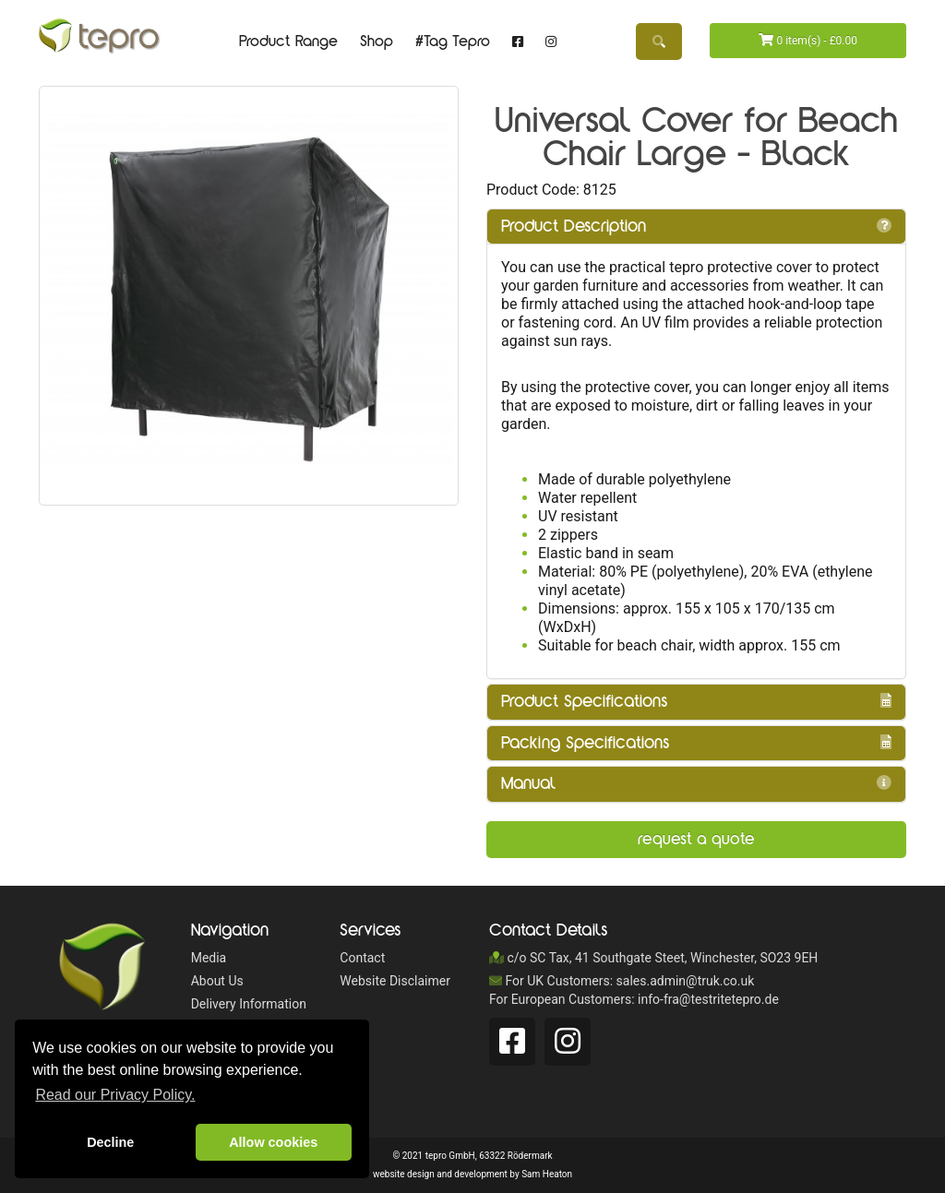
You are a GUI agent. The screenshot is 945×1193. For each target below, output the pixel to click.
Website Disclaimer (395, 980)
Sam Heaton (546, 1174)
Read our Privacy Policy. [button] (115, 1095)
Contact (362, 957)
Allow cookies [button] (273, 1142)
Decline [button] (110, 1142)
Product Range (288, 41)
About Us (217, 980)
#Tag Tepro (452, 41)
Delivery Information (248, 1003)
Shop (376, 41)
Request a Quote (696, 839)
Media (209, 957)
